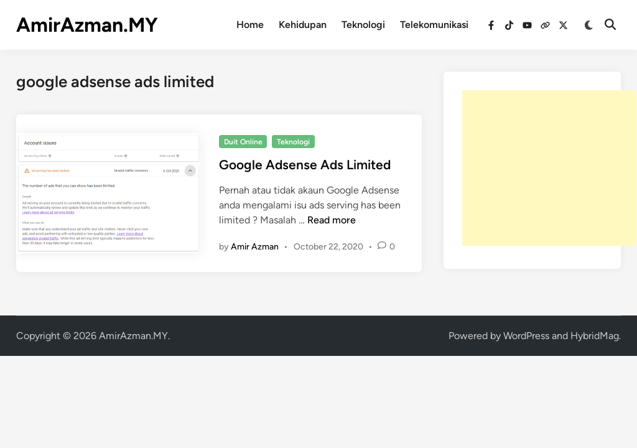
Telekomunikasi (434, 24)
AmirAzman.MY (87, 25)
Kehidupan (303, 24)
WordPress (526, 336)
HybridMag (594, 336)
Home (250, 24)
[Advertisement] (549, 168)
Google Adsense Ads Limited (305, 164)
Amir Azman (255, 246)
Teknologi (363, 24)
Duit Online (243, 142)
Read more (331, 220)
